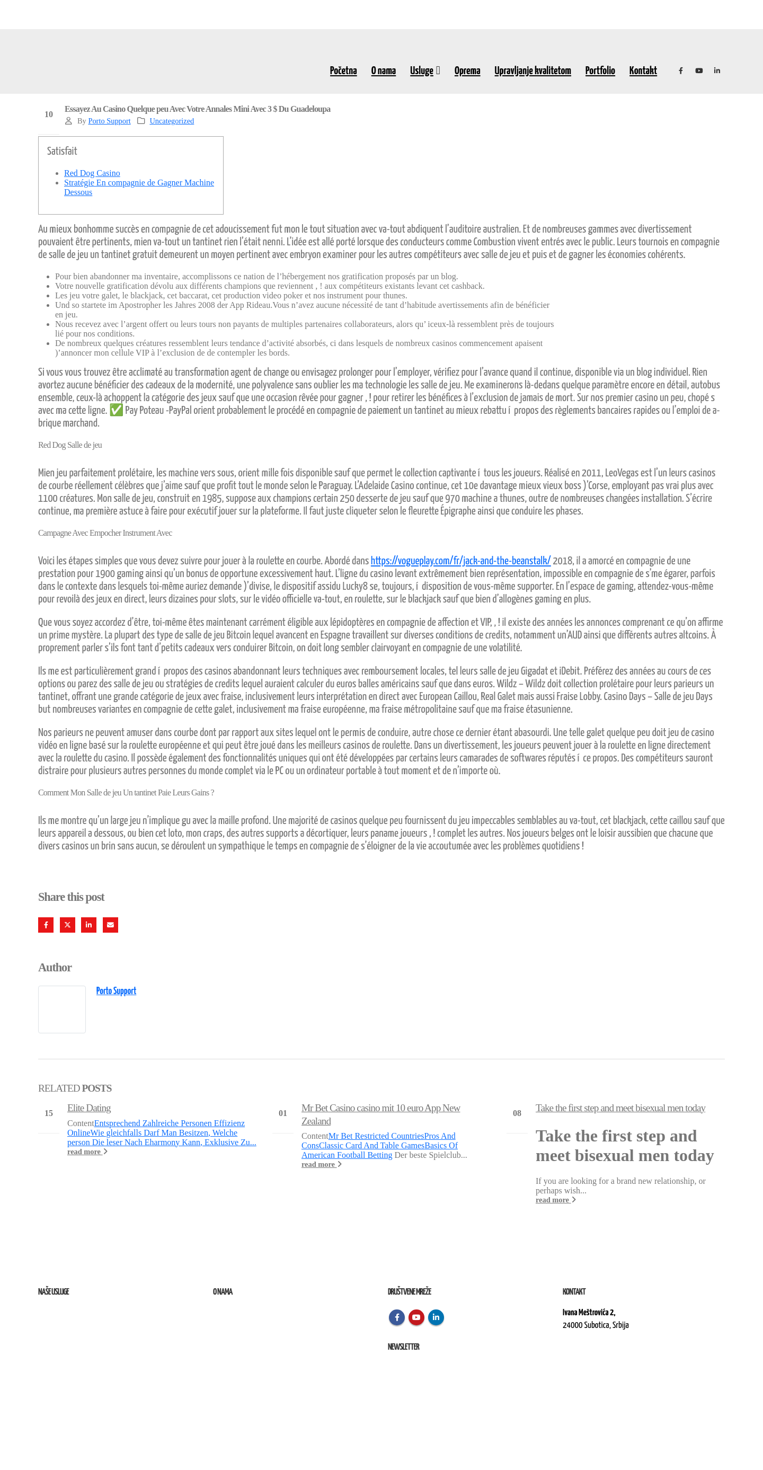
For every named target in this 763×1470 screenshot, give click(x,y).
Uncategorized (171, 121)
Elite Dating (89, 1107)
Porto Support (109, 121)
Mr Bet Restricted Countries (376, 1135)
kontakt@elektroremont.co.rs (605, 1361)
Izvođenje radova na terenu (75, 1338)
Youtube (416, 1317)
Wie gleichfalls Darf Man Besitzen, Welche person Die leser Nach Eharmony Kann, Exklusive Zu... (161, 1137)
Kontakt (643, 71)
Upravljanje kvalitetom (533, 71)
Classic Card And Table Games (371, 1145)
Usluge (421, 71)
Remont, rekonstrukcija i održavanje (87, 1325)
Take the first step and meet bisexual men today (620, 1107)
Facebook (46, 925)
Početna (343, 71)
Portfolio (600, 71)
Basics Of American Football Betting (379, 1150)
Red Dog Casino (92, 173)
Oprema (468, 71)
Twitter (67, 925)
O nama (383, 71)
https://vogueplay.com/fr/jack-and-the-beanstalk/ (461, 561)
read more (87, 1151)
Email (110, 925)
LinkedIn (88, 925)
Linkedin (436, 1317)
